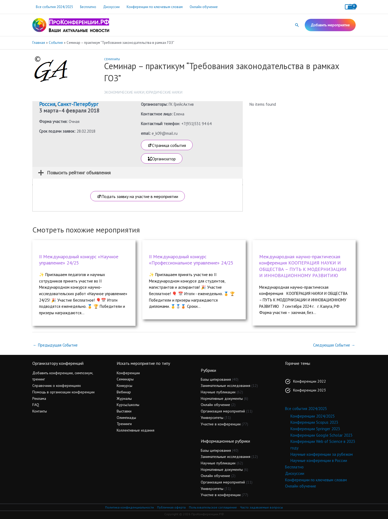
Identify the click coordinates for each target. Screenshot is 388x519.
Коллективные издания (135, 430)
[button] (297, 25)
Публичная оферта (171, 507)
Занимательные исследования (225, 385)
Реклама (39, 398)
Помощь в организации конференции (63, 392)
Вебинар (124, 392)
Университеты (212, 417)
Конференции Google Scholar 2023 (321, 435)
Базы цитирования (216, 379)
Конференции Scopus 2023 (314, 422)
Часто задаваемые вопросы (261, 507)
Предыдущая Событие (55, 345)
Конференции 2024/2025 (312, 416)
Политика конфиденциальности (129, 507)
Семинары (112, 59)
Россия (47, 104)
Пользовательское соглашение (213, 507)
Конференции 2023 (309, 390)
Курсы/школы (128, 404)
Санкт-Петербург (77, 104)
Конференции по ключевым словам (155, 7)
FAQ (35, 404)
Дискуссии (111, 7)
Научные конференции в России (318, 460)
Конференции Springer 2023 (315, 428)
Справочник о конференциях (56, 385)
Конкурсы (124, 385)
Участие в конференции (221, 424)
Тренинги (124, 423)
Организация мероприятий (223, 411)
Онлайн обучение (204, 7)
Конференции (128, 372)
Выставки (124, 411)
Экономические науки (124, 92)
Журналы (124, 398)
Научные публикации (218, 392)
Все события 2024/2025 (54, 7)
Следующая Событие (334, 345)
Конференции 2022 (309, 381)
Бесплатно (88, 7)
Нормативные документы (222, 398)
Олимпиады (126, 417)
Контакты (39, 411)
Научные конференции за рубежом (321, 454)
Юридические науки (164, 92)
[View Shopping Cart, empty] (350, 6)
